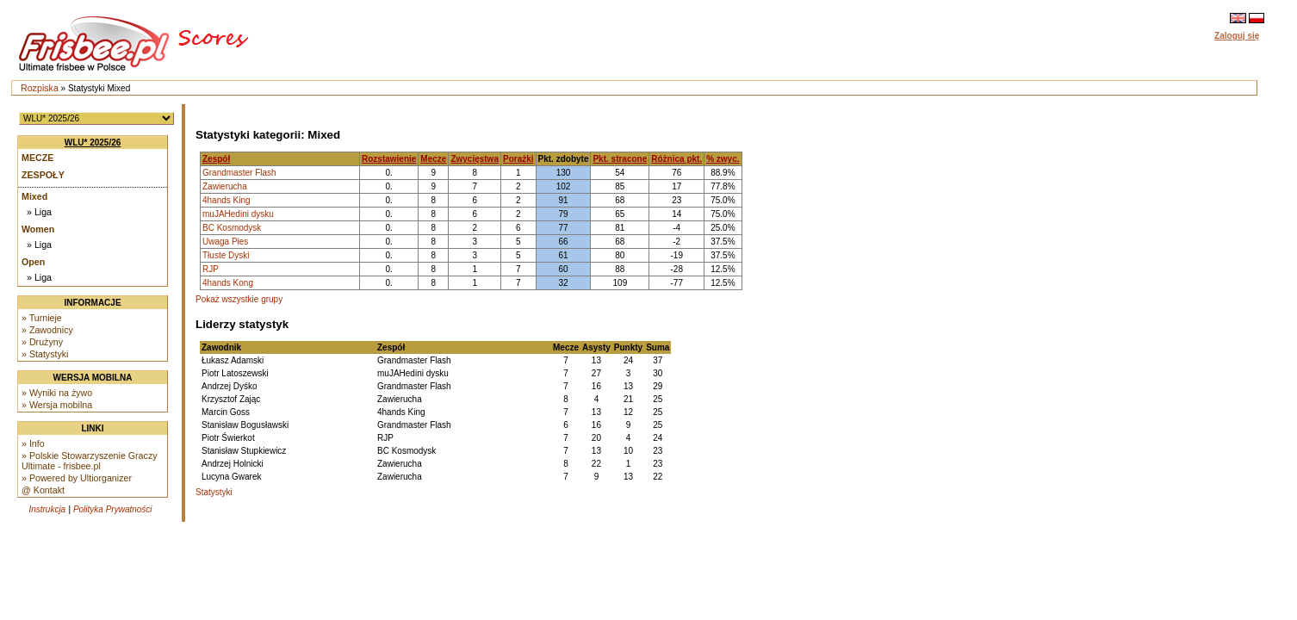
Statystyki (214, 492)
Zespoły (43, 175)
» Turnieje (42, 318)
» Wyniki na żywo (57, 393)
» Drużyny (42, 342)
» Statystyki (45, 354)
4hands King (226, 200)
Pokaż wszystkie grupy (238, 299)
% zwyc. (722, 159)
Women (38, 229)
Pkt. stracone (620, 159)
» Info (33, 443)
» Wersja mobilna (57, 405)
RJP (210, 269)
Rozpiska (40, 88)
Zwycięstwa (474, 159)
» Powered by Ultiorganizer (77, 478)
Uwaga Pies (225, 241)
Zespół (216, 159)
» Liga (39, 212)
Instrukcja (46, 509)
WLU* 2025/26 (93, 142)
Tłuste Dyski (225, 255)
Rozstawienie (389, 159)
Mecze (37, 157)
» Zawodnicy (47, 330)
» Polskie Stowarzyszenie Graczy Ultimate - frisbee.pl (90, 460)
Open (33, 262)
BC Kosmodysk (231, 227)
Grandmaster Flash (239, 172)
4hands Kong (227, 283)
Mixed (34, 196)
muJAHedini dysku (238, 214)
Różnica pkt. (676, 159)
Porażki (518, 159)
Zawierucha (224, 186)
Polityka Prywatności (112, 509)
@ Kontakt (43, 490)
